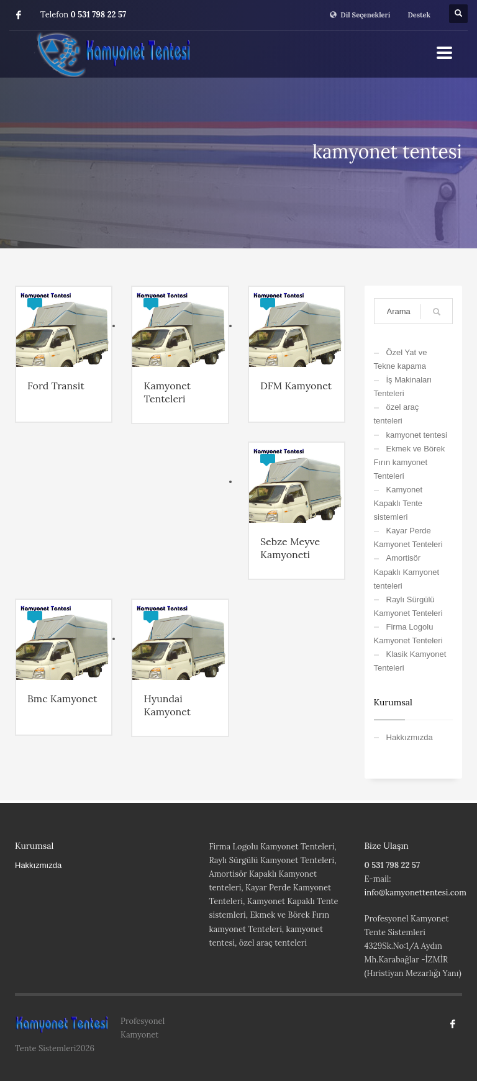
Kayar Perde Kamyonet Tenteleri (408, 537)
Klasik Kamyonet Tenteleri (410, 660)
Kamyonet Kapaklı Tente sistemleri (398, 503)
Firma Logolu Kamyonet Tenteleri (408, 633)
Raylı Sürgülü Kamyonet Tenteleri (408, 606)
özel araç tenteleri (396, 413)
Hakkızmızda (409, 737)
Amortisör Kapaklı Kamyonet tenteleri (407, 571)
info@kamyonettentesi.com (415, 892)
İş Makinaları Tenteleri (403, 386)
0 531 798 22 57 (99, 14)
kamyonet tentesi (416, 435)
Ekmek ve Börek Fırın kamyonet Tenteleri (409, 462)
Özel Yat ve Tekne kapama (400, 359)
